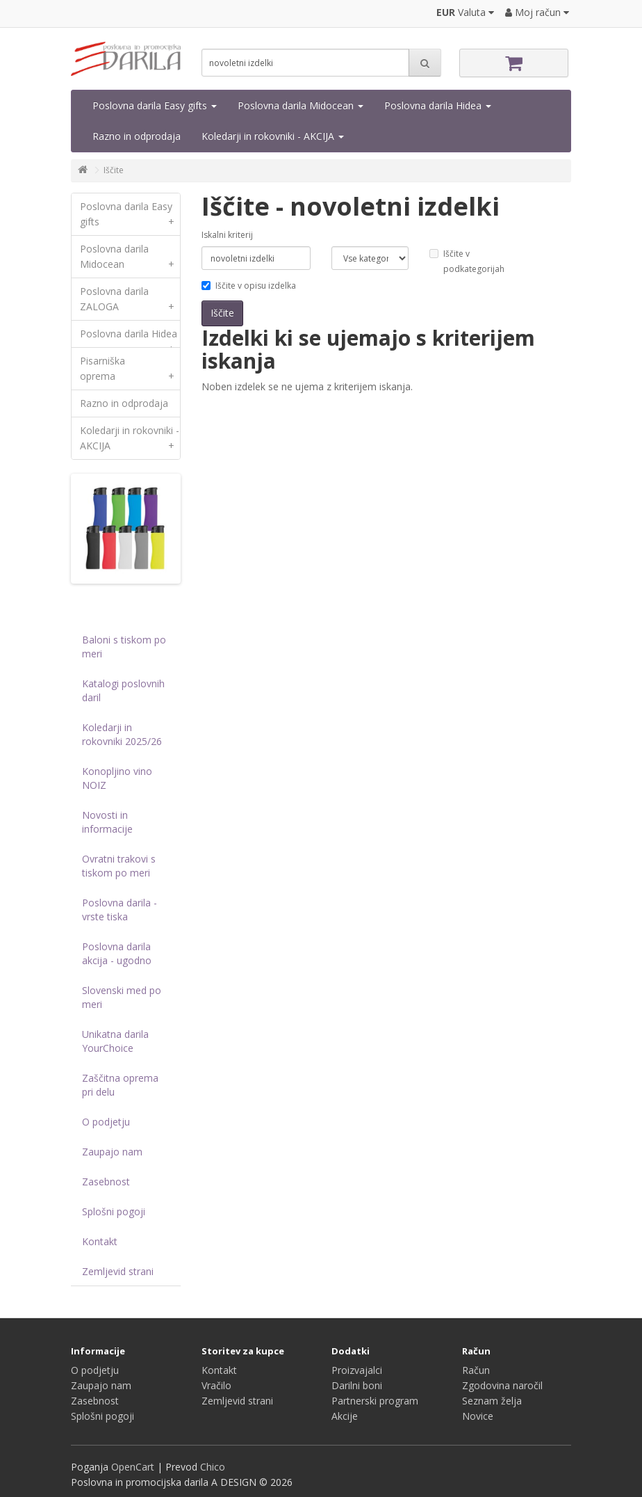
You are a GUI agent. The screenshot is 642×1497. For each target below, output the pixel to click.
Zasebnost (106, 1181)
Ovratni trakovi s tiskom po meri (119, 865)
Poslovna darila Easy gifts (154, 105)
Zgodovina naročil (502, 1385)
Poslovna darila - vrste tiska (119, 909)
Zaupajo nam (112, 1151)
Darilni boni (356, 1385)
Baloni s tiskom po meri (124, 646)
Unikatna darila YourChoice (115, 1041)
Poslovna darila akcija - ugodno (116, 953)
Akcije (344, 1416)
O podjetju (106, 1121)
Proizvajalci (356, 1370)
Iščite (114, 170)
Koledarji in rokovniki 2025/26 (122, 734)
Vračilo (216, 1385)
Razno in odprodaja (136, 136)
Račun (476, 1370)
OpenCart (132, 1466)
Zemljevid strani (118, 1271)
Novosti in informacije (107, 821)
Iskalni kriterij (227, 235)
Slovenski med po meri (121, 997)
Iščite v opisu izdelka (248, 285)
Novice (477, 1416)
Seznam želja (492, 1400)
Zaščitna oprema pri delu (120, 1084)
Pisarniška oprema (130, 372)
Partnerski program (374, 1400)
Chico (212, 1466)
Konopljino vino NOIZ (117, 778)
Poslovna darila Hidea (437, 105)
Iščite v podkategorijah (466, 261)
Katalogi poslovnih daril (123, 690)
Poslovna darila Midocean (300, 105)
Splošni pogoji (113, 1211)
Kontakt (99, 1241)
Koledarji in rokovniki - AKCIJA (272, 136)
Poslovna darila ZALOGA (130, 302)
